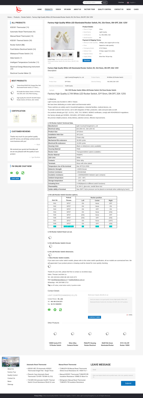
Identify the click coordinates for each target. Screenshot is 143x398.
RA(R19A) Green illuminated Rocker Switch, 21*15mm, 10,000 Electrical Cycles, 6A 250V (107, 344)
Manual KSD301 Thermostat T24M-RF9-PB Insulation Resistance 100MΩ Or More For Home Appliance (74, 375)
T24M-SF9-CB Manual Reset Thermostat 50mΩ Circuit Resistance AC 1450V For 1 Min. (73, 370)
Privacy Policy (38, 396)
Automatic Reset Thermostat (21, 32)
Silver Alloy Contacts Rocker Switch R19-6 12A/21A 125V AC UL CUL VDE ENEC (72, 344)
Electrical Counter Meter (19, 73)
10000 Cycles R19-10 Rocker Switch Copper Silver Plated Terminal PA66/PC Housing (55, 344)
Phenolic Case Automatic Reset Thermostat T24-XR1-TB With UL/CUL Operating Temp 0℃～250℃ (40, 375)
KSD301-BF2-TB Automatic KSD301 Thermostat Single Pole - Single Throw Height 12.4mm (40, 370)
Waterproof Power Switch (20, 54)
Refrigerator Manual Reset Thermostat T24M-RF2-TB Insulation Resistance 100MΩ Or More (72, 381)
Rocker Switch (26, 17)
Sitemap (10, 384)
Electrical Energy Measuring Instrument (25, 67)
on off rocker (54, 285)
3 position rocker (76, 285)
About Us (77, 9)
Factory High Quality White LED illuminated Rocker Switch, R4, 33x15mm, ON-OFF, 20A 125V (63, 61)
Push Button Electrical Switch (21, 49)
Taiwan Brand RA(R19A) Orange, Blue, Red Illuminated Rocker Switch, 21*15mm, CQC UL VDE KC (29, 87)
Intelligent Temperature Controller (23, 62)
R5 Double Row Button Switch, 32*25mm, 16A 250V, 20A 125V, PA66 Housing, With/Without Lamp (28, 93)
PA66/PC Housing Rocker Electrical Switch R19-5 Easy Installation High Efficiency (90, 344)
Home (39, 9)
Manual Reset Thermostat (20, 36)
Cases (136, 9)
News (129, 9)
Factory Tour (89, 9)
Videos (58, 9)
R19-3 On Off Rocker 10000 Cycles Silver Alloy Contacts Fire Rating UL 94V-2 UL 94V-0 (124, 344)
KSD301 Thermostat (18, 27)
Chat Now (121, 2)
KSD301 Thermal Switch (19, 40)
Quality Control (104, 9)
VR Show (67, 9)
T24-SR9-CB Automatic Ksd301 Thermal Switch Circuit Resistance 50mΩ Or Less (41, 381)
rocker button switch (65, 285)
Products (49, 9)
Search (105, 2)
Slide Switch (15, 58)
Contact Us (118, 9)
